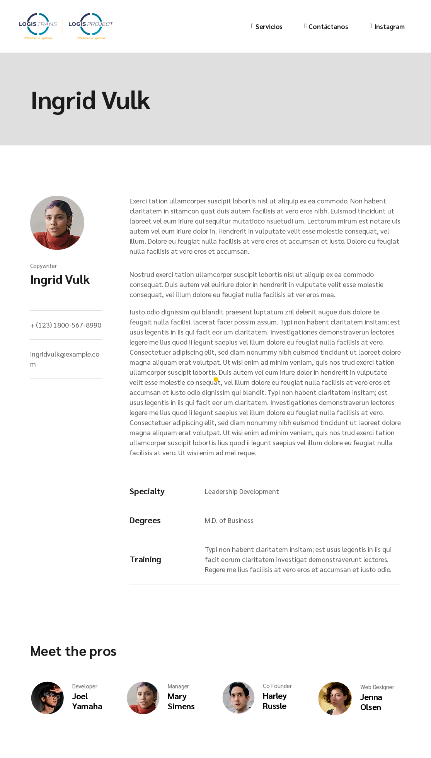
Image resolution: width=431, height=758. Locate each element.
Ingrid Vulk (60, 279)
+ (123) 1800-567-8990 (65, 324)
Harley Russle (275, 700)
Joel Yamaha (87, 700)
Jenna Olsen (371, 701)
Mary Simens (181, 700)
